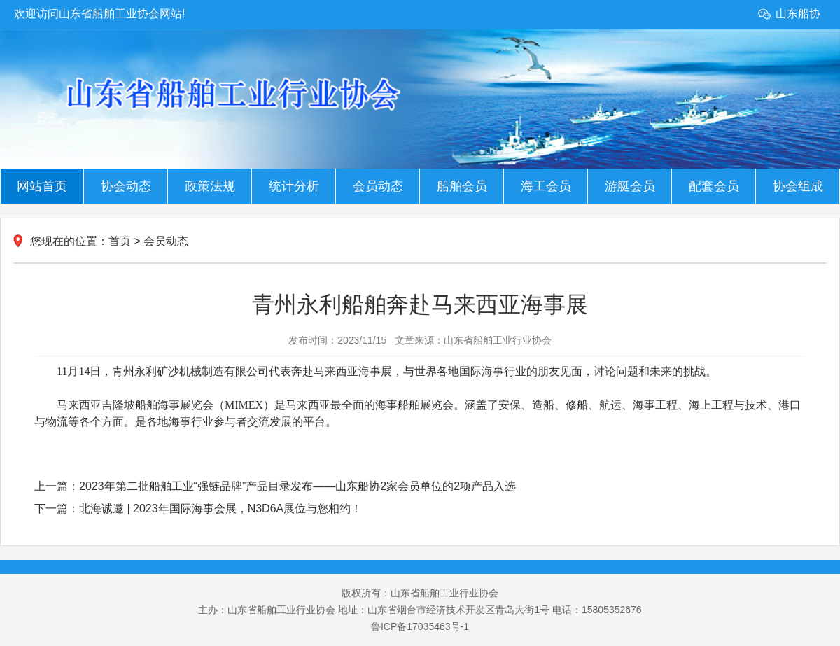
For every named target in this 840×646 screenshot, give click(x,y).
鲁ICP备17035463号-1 (420, 626)
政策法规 (210, 186)
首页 (119, 241)
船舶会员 (462, 186)
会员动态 (378, 186)
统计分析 (294, 186)
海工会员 (546, 186)
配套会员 (714, 186)
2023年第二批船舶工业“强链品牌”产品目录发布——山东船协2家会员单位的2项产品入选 (297, 486)
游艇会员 (630, 186)
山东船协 (798, 14)
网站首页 (42, 186)
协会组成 (798, 186)
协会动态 (126, 186)
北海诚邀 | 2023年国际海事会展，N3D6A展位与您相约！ (220, 508)
